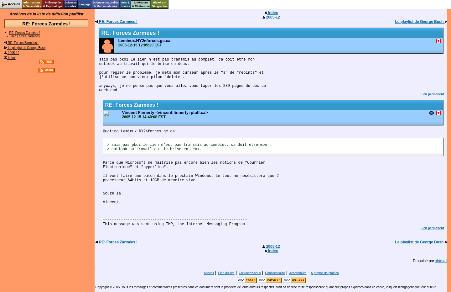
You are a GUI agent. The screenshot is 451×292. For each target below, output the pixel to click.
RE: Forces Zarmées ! (24, 33)
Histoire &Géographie (160, 4)
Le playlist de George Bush (24, 48)
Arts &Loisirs (125, 4)
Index (9, 58)
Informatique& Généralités (32, 4)
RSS (49, 62)
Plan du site (226, 273)
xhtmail (441, 261)
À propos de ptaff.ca (325, 273)
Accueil (209, 273)
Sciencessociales (71, 4)
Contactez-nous (250, 273)
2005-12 (11, 53)
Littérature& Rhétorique (141, 4)
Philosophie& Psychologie (52, 4)
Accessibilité (297, 273)
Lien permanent (432, 94)
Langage (84, 4)
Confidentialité (275, 273)
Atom (49, 70)
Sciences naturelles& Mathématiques (105, 4)
